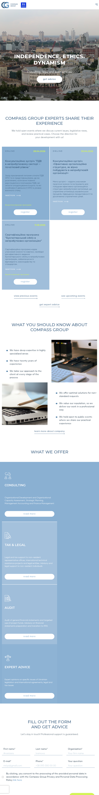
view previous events (25, 300)
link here (17, 677)
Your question (75, 658)
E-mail (7, 658)
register (25, 213)
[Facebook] (94, 780)
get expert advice (49, 309)
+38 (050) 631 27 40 (74, 777)
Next (95, 727)
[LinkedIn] (94, 774)
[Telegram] (94, 787)
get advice (49, 79)
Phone (39, 658)
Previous (3, 727)
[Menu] (96, 5)
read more (13, 196)
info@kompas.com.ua (75, 781)
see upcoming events (73, 300)
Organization (75, 645)
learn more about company (49, 437)
